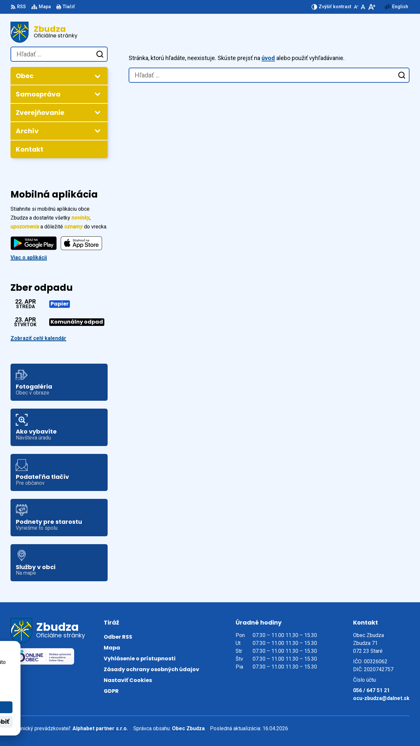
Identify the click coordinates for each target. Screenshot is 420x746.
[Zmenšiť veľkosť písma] (356, 7)
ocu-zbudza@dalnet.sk (381, 698)
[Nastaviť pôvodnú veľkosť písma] (363, 7)
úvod (268, 57)
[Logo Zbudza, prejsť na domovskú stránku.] (59, 32)
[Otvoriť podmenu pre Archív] (97, 130)
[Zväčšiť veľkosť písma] (372, 7)
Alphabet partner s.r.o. (100, 728)
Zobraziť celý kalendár (38, 338)
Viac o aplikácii (28, 257)
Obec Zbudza (188, 728)
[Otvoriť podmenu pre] (97, 76)
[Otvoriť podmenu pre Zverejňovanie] (97, 112)
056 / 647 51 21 (371, 690)
